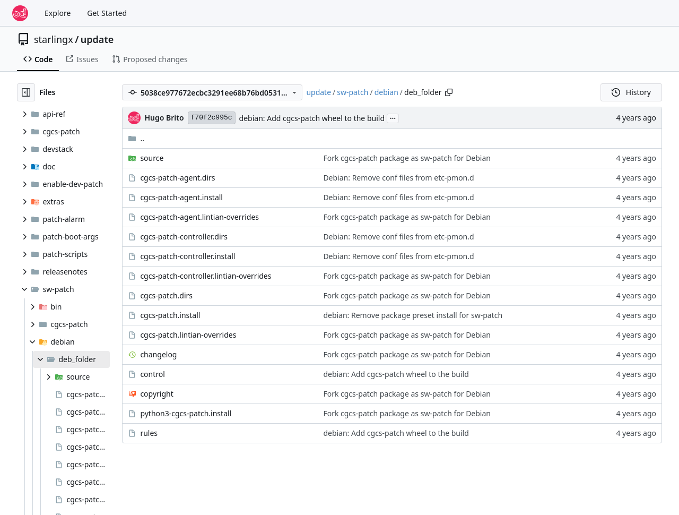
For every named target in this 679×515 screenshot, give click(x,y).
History (631, 92)
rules (149, 433)
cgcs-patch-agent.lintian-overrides (199, 217)
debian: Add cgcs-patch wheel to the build (312, 118)
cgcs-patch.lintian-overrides (188, 335)
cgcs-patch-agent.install (181, 197)
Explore (58, 13)
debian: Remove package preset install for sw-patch (412, 315)
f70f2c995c (211, 118)
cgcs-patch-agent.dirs (177, 178)
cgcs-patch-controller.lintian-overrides (205, 276)
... (393, 117)
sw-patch (352, 92)
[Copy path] (448, 92)
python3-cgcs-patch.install (185, 413)
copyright (156, 394)
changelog (158, 354)
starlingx (53, 39)
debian (386, 92)
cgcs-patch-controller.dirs (184, 236)
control (152, 374)
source (151, 158)
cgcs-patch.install (170, 315)
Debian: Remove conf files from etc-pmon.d (398, 178)
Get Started (107, 13)
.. (136, 138)
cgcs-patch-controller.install (187, 256)
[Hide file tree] (26, 92)
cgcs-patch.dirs (166, 295)
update (97, 39)
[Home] (20, 13)
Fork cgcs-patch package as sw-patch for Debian (407, 158)
